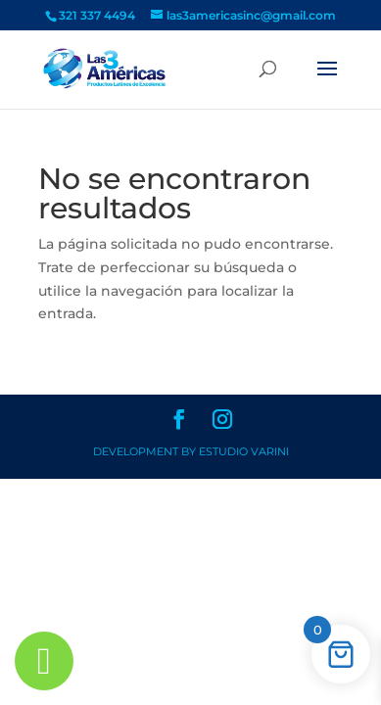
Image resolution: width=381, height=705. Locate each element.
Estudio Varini (244, 451)
